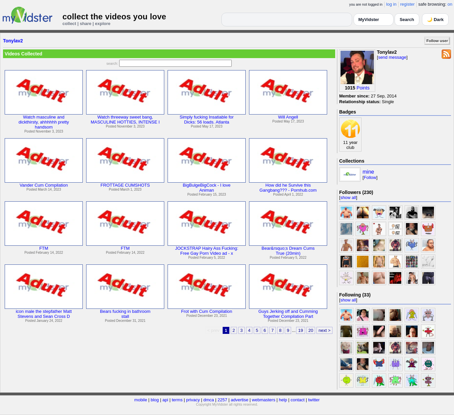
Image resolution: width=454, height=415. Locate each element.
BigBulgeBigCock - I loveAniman (206, 188)
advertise (239, 399)
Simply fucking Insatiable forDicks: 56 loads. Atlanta (207, 120)
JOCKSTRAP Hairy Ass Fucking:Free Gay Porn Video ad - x (206, 251)
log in (391, 4)
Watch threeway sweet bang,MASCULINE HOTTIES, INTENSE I (125, 120)
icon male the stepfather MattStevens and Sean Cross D (44, 314)
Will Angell (288, 117)
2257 (222, 399)
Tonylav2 (13, 40)
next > (324, 330)
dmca (208, 399)
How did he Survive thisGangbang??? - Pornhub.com (287, 188)
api (165, 399)
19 (300, 330)
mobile (140, 399)
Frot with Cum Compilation (206, 311)
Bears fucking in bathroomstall (125, 314)
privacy (193, 399)
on (450, 4)
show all (348, 197)
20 (310, 330)
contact (297, 399)
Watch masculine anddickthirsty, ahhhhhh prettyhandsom (44, 122)
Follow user (437, 40)
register (407, 4)
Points (363, 87)
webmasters (263, 399)
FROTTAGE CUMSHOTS (125, 185)
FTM (43, 248)
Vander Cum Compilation (44, 185)
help (283, 399)
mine (368, 172)
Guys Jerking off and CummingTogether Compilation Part (288, 314)
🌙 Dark (435, 19)
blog (155, 399)
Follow (370, 177)
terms (177, 399)
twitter (314, 399)
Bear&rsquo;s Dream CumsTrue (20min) (288, 251)
